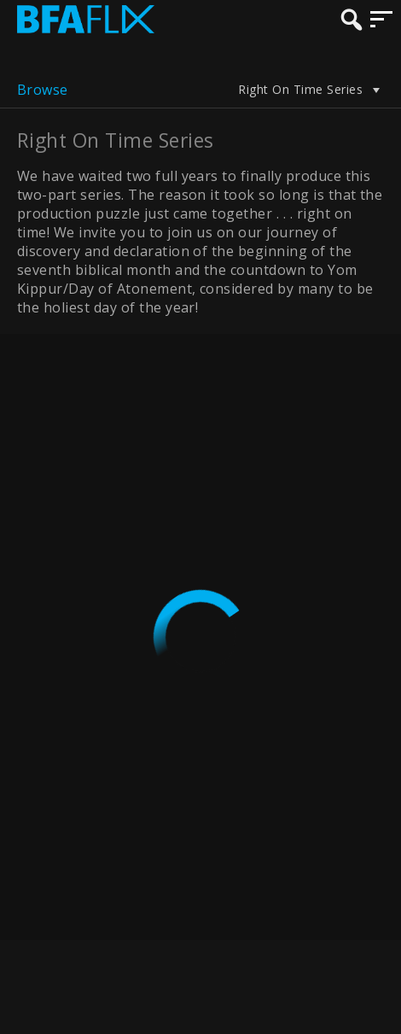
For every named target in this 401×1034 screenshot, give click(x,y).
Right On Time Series (311, 89)
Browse (42, 89)
